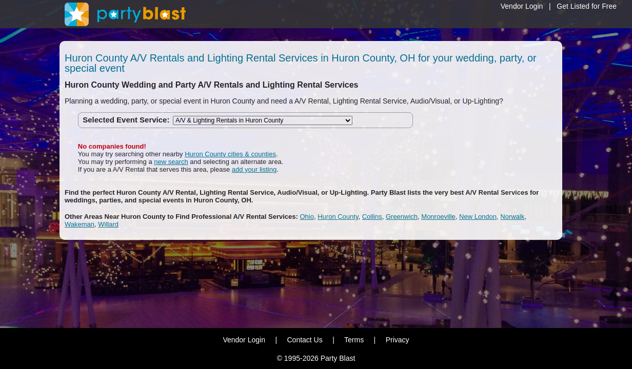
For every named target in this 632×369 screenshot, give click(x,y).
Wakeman (79, 224)
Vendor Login (522, 6)
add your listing (254, 169)
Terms (354, 340)
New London (478, 216)
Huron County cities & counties (230, 154)
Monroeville (438, 216)
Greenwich (402, 216)
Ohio (307, 216)
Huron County (338, 216)
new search (171, 162)
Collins (372, 216)
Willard (108, 224)
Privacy (397, 340)
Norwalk (512, 216)
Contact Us (304, 340)
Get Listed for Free (587, 6)
